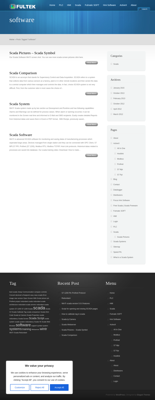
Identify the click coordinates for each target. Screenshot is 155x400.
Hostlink (120, 154)
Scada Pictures (123, 237)
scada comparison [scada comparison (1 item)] (33, 312)
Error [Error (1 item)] (45, 295)
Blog (115, 179)
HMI (69, 5)
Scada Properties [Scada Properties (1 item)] (33, 315)
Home (52, 5)
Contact (116, 184)
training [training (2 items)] (26, 329)
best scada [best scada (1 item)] (13, 292)
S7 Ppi (119, 175)
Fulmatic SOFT (92, 5)
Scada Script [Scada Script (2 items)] (36, 318)
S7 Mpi (120, 169)
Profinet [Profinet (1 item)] (12, 301)
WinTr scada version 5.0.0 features (76, 303)
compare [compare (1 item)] (37, 292)
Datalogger (117, 190)
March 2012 (118, 114)
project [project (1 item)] (17, 301)
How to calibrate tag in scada (73, 314)
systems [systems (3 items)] (15, 329)
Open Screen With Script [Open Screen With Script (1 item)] (32, 298)
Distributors (118, 195)
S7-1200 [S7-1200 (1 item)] (18, 309)
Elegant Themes (143, 395)
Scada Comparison (23, 73)
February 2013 (119, 98)
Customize (20, 387)
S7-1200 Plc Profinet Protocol (73, 293)
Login (115, 221)
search (144, 9)
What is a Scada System (123, 257)
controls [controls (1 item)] (44, 292)
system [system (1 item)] (45, 326)
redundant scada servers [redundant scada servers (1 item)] (27, 304)
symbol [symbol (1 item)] (39, 326)
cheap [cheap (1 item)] (20, 292)
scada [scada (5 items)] (39, 307)
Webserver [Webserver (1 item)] (35, 329)
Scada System (19, 104)
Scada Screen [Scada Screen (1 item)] (23, 318)
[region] (39, 377)
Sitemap (116, 247)
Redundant (66, 298)
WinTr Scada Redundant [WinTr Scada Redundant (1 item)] (18, 333)
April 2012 (117, 109)
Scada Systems (119, 241)
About (134, 5)
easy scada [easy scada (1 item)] (38, 295)
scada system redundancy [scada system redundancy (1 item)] (24, 322)
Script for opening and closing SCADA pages (80, 309)
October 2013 (118, 93)
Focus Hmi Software (121, 200)
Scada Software (20, 135)
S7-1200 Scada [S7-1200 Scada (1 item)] (27, 309)
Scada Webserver (69, 325)
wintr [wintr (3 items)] (43, 329)
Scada (78, 5)
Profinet (120, 164)
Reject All (39, 387)
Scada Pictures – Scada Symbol (32, 53)
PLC (61, 5)
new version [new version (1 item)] (18, 298)
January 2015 (118, 88)
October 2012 (118, 104)
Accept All (59, 387)
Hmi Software (109, 5)
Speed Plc (117, 252)
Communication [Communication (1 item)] (28, 292)
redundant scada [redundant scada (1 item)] (27, 301)
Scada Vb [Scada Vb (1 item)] (37, 322)
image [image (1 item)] (11, 298)
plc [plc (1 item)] (48, 298)
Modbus (120, 159)
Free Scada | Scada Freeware (125, 206)
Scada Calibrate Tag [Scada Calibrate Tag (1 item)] (19, 312)
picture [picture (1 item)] (44, 298)
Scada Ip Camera (69, 319)
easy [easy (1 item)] (32, 295)
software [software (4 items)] (23, 325)
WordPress (120, 395)
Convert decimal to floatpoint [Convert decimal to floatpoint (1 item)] (19, 295)
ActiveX (123, 5)
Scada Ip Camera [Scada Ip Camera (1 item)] (20, 315)
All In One (121, 148)
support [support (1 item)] (34, 326)
